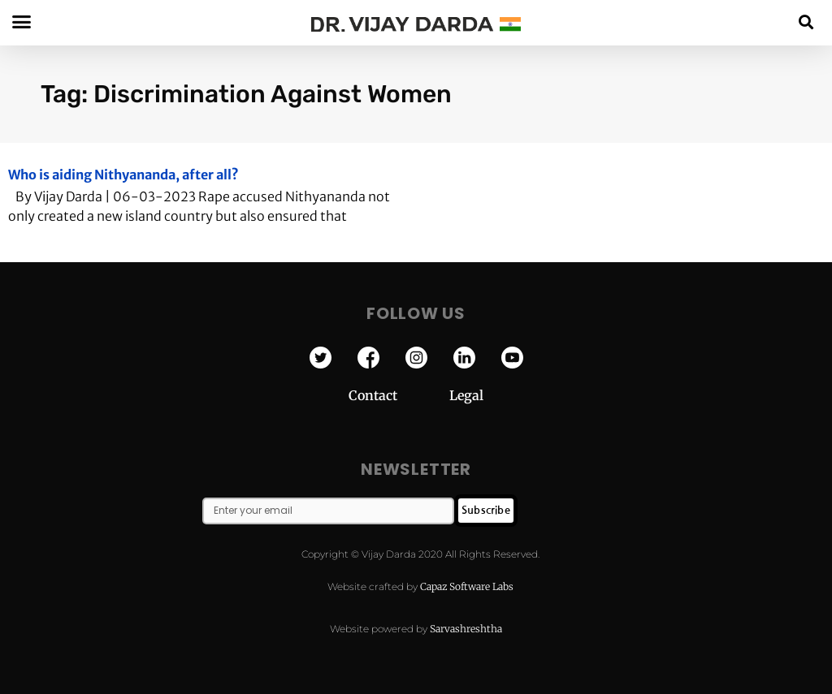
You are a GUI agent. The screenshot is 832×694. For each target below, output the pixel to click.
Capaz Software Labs (467, 586)
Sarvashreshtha (466, 629)
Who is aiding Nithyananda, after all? (123, 174)
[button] (806, 21)
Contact (399, 395)
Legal (466, 395)
